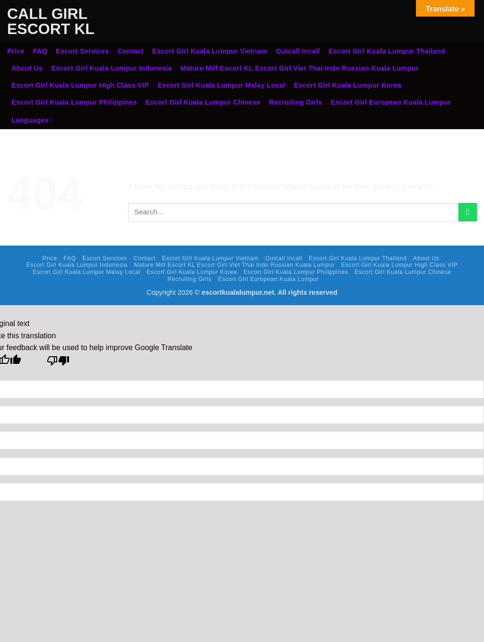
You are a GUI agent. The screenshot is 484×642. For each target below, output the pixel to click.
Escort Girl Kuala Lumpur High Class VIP (80, 85)
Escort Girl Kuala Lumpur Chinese (202, 102)
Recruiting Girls (295, 102)
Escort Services (82, 51)
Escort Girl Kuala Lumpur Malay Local (221, 85)
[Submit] (467, 212)
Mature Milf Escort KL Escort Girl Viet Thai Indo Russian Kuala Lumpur (300, 68)
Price (16, 51)
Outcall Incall (298, 51)
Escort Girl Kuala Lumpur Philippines (74, 102)
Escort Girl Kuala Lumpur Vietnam (209, 51)
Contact (130, 51)
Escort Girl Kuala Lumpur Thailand (386, 51)
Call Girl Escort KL (51, 21)
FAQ (40, 51)
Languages (32, 119)
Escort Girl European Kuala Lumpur (391, 102)
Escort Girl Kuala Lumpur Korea (347, 85)
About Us (27, 68)
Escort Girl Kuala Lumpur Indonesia (111, 68)
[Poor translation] (58, 363)
